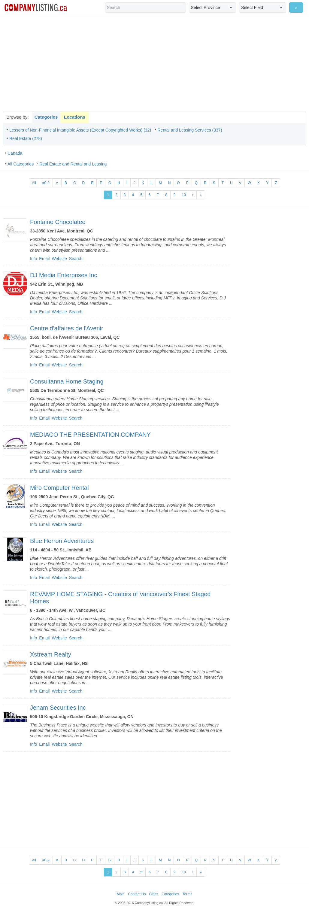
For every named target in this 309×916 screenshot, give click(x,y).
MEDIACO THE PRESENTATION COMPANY (90, 434)
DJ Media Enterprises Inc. (64, 275)
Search (75, 258)
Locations (74, 117)
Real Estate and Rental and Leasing (73, 164)
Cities (153, 894)
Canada (15, 153)
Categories (46, 117)
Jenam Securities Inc (58, 707)
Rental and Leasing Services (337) (190, 130)
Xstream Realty (50, 654)
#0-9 (46, 183)
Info (33, 258)
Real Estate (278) (25, 138)
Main (121, 894)
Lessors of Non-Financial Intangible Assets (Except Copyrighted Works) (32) (80, 130)
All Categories (21, 164)
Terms (187, 894)
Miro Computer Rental (59, 487)
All (34, 183)
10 (184, 195)
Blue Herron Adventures (62, 541)
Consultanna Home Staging (67, 381)
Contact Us (137, 894)
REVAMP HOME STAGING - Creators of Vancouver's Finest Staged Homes (120, 598)
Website (59, 258)
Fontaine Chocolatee (58, 222)
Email (44, 258)
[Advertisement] (154, 63)
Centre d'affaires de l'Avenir (66, 328)
